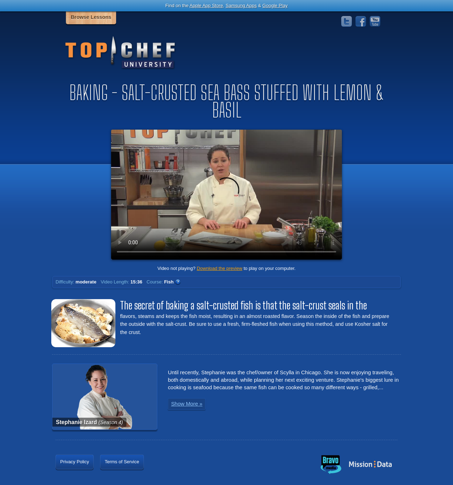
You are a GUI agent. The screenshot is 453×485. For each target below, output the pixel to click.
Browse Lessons (91, 17)
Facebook (360, 21)
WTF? (178, 282)
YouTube (375, 21)
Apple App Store (206, 5)
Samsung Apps (240, 5)
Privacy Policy (74, 461)
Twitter (346, 21)
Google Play (275, 5)
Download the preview (219, 268)
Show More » (186, 404)
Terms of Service (122, 461)
